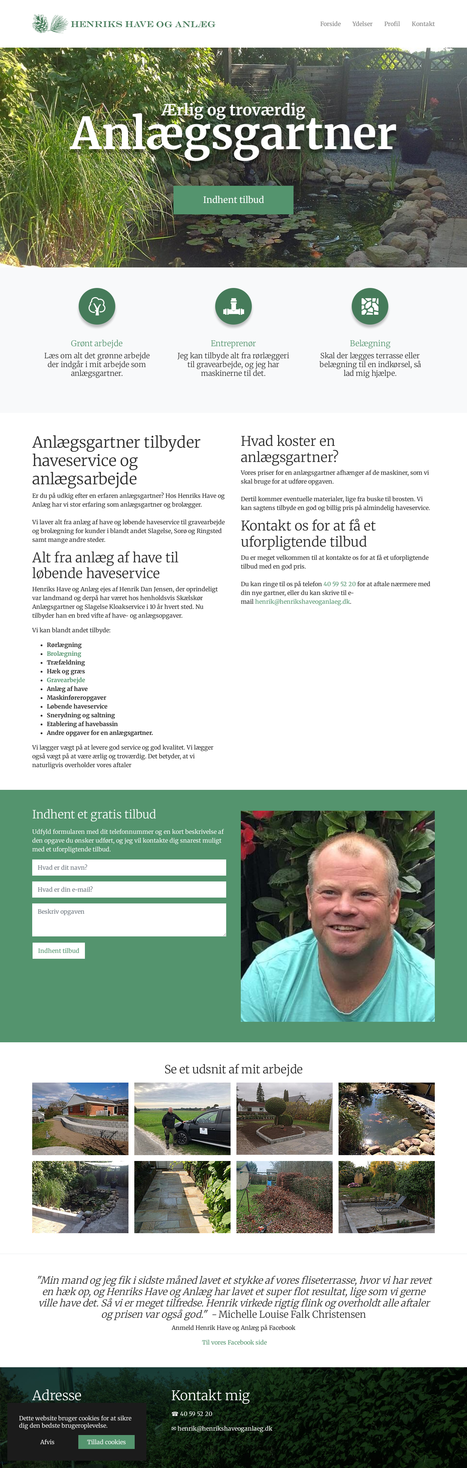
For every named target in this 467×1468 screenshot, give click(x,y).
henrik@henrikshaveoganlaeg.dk (302, 601)
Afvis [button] (47, 1442)
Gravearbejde (66, 680)
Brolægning (64, 653)
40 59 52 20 (340, 584)
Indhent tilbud (58, 950)
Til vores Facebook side (234, 1342)
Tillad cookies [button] (106, 1442)
